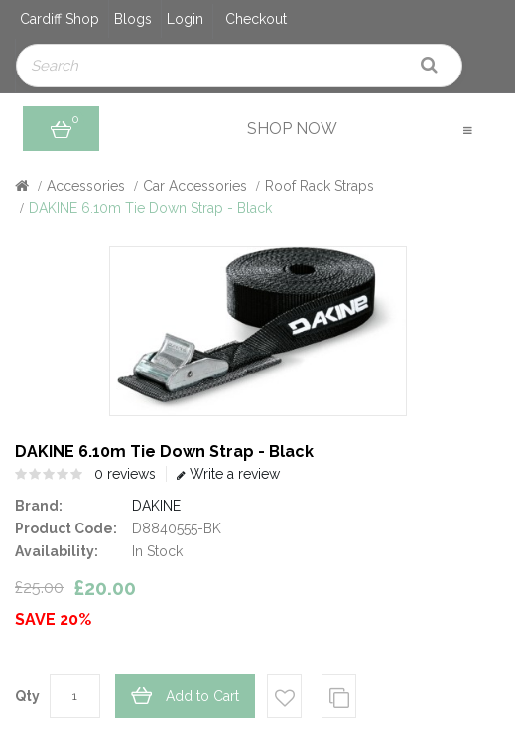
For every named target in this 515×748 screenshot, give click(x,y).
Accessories (86, 186)
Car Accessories (195, 186)
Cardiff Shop (59, 19)
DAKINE (156, 506)
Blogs (133, 19)
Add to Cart (202, 696)
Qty (27, 696)
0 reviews (125, 474)
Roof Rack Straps (319, 186)
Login (185, 19)
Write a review (228, 474)
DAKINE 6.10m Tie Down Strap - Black (150, 208)
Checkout (256, 19)
